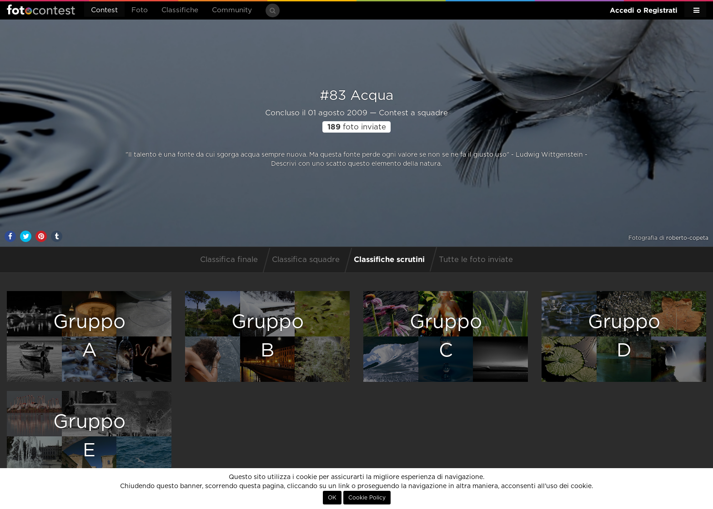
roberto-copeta (687, 238)
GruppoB (267, 336)
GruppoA (89, 336)
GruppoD (624, 336)
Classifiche (179, 10)
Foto (139, 10)
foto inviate (356, 127)
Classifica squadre (306, 259)
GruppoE (89, 436)
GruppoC (446, 336)
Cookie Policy (367, 497)
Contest (104, 10)
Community (232, 10)
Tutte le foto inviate (476, 259)
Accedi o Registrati (644, 10)
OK (332, 497)
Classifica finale (229, 259)
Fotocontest (41, 9)
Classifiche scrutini (389, 259)
